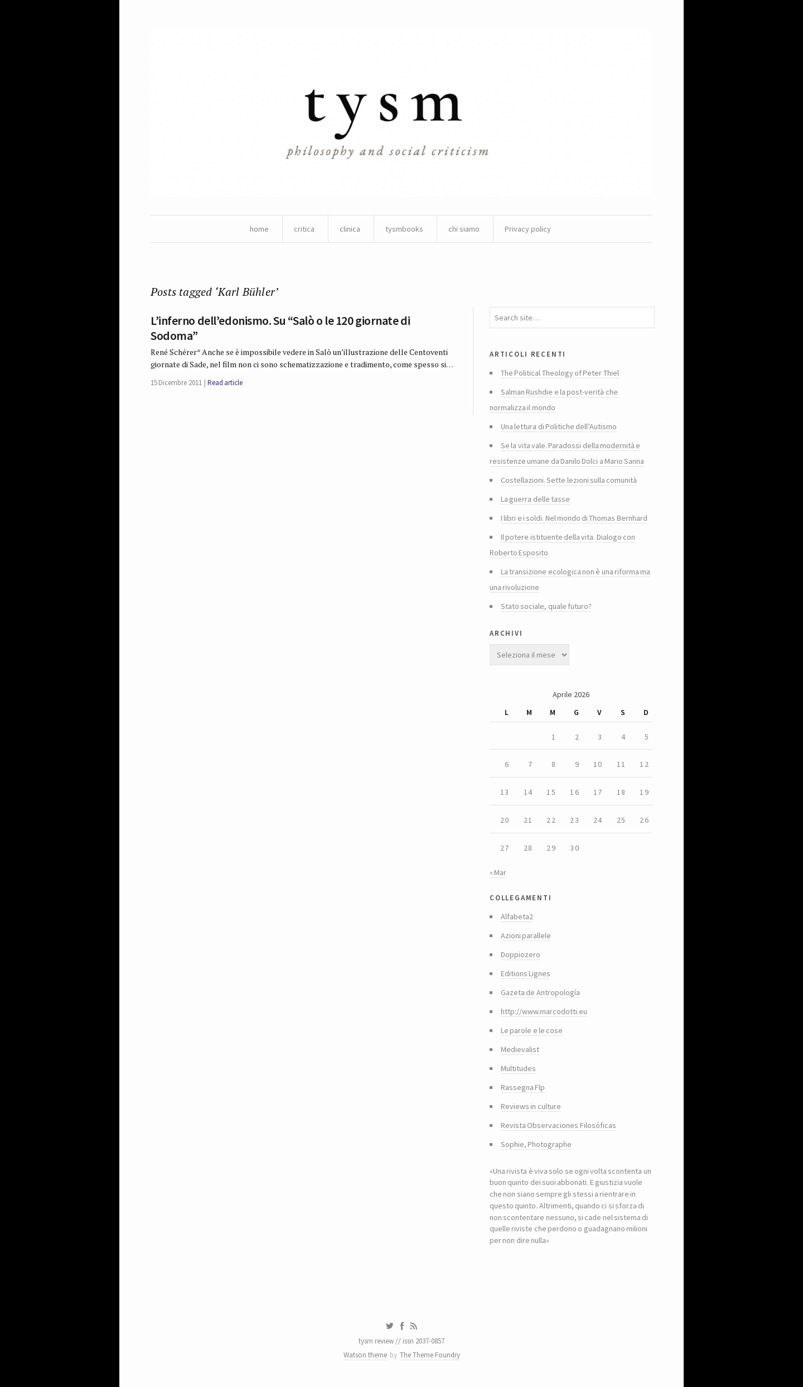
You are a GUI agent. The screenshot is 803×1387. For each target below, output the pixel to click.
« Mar (498, 872)
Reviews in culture (531, 1106)
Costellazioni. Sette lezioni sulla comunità (569, 480)
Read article (225, 382)
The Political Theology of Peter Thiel (560, 373)
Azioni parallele (526, 935)
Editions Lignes (525, 973)
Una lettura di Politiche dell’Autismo (559, 426)
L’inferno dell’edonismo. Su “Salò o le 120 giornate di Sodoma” (280, 328)
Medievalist (520, 1049)
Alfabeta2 (517, 916)
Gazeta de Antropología (540, 992)
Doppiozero (520, 954)
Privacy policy (528, 229)
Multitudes (518, 1068)
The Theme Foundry (430, 1355)
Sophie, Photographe (536, 1144)
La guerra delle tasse (535, 499)
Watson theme (365, 1355)
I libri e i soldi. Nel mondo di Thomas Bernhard (574, 518)
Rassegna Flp (523, 1087)
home (259, 229)
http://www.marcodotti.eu (544, 1011)
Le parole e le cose (532, 1030)
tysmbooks (404, 229)
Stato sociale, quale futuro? (546, 606)
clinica (350, 229)
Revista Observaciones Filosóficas (558, 1125)
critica (304, 229)
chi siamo (464, 229)
